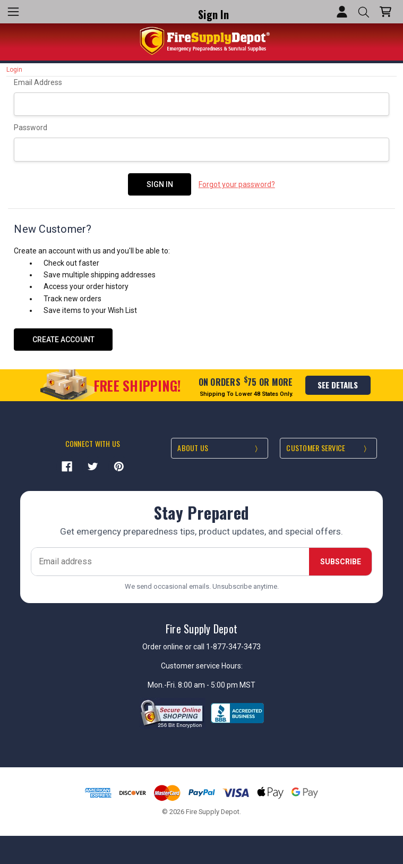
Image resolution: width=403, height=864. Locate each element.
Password (30, 127)
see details (338, 384)
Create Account (63, 338)
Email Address (38, 82)
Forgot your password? (237, 184)
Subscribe (340, 560)
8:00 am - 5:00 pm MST (216, 684)
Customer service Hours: (202, 665)
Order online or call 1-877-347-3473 (201, 645)
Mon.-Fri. (163, 684)
